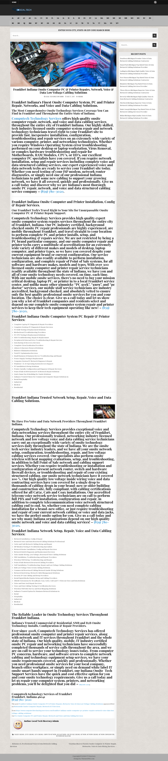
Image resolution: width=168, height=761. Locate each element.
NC (144, 18)
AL (13, 18)
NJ (24, 23)
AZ (24, 18)
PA (65, 23)
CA (35, 18)
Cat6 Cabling (39, 734)
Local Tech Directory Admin (55, 96)
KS (84, 18)
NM (30, 23)
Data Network (61, 734)
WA (105, 23)
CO (41, 18)
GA (58, 18)
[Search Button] (155, 2)
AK (18, 18)
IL (73, 18)
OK (54, 23)
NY (42, 23)
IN (79, 18)
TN (82, 23)
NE (13, 23)
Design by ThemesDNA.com (84, 759)
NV (36, 23)
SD (76, 23)
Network (83, 734)
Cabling (21, 734)
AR (30, 18)
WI (111, 23)
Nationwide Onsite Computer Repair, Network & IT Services (37, 706)
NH (19, 23)
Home (14, 2)
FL (52, 18)
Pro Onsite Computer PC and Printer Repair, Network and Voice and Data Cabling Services (48, 716)
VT (99, 23)
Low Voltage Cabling (73, 734)
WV (117, 23)
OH (48, 23)
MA (102, 18)
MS (138, 18)
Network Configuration (106, 734)
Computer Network (50, 734)
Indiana (80, 97)
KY (90, 18)
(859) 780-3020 (52, 191)
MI (120, 18)
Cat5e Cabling (29, 734)
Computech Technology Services (36, 118)
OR (59, 23)
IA (63, 18)
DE (47, 18)
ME (114, 18)
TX (88, 23)
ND (150, 18)
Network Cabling (92, 734)
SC (71, 23)
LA (96, 18)
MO (132, 18)
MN (126, 18)
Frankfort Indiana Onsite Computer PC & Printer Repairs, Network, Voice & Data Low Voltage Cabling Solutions (63, 90)
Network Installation (63, 736)
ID (68, 18)
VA (93, 23)
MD (108, 18)
